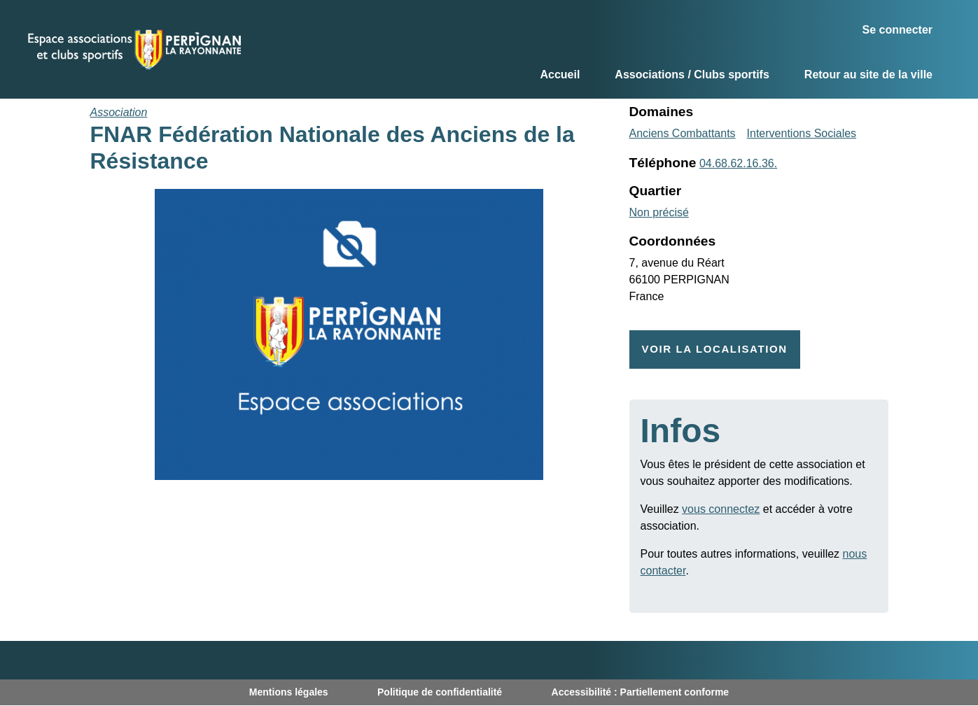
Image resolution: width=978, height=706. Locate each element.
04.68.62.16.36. (738, 163)
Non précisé (659, 212)
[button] (349, 334)
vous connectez (721, 509)
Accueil (560, 74)
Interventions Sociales (802, 133)
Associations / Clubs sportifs (692, 74)
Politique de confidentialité (439, 692)
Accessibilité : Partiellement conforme (640, 692)
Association (119, 112)
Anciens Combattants (682, 133)
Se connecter (897, 30)
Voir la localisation (715, 349)
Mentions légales (288, 692)
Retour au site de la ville (868, 74)
